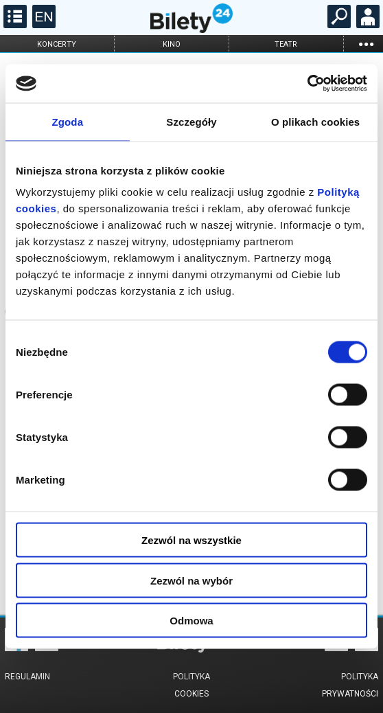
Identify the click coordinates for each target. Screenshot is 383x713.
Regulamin (27, 676)
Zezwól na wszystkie (191, 540)
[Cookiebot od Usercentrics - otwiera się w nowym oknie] (307, 84)
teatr (286, 44)
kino (172, 44)
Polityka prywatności (350, 685)
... (366, 44)
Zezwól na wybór (191, 580)
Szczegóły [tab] (191, 121)
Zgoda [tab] (68, 121)
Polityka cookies (191, 685)
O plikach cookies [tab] (315, 121)
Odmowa (191, 620)
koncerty (56, 44)
